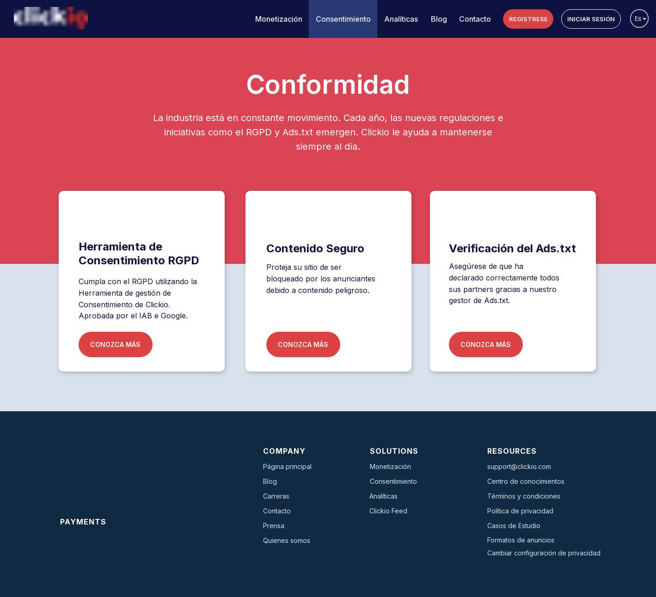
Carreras (276, 496)
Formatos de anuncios (520, 540)
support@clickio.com (519, 466)
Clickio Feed (388, 511)
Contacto (475, 19)
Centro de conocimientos (525, 481)
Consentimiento (343, 19)
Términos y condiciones (523, 496)
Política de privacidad (520, 511)
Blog (439, 19)
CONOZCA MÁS (115, 344)
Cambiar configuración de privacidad (544, 553)
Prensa (273, 526)
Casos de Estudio (513, 526)
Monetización (278, 19)
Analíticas (401, 19)
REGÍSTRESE (528, 19)
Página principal (287, 466)
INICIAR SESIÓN (591, 19)
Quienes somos (286, 540)
